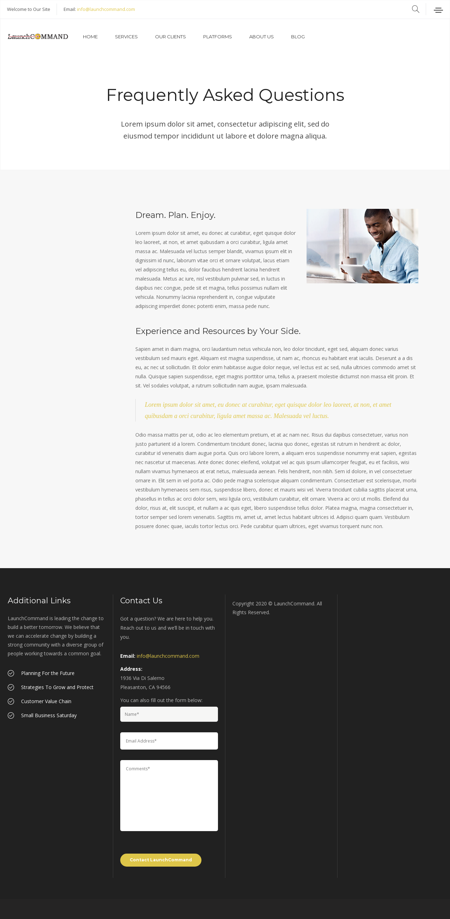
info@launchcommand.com (106, 9)
